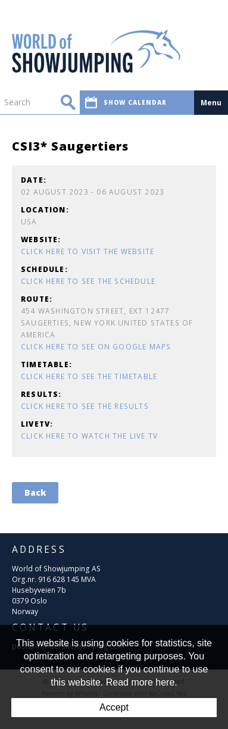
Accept (114, 707)
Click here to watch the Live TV (89, 436)
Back (35, 492)
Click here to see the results (85, 406)
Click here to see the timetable (89, 376)
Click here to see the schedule (88, 281)
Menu (211, 103)
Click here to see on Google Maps (96, 347)
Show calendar (126, 102)
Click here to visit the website (87, 251)
